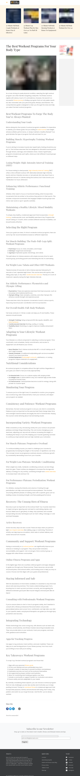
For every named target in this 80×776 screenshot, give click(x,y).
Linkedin (69, 762)
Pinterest (69, 765)
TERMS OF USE (45, 767)
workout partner (28, 546)
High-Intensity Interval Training (39, 170)
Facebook (70, 757)
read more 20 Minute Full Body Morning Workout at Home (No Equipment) (48, 21)
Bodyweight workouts (29, 357)
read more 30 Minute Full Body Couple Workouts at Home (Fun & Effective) (13, 21)
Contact (44, 757)
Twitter (69, 760)
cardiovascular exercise (34, 275)
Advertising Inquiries (47, 760)
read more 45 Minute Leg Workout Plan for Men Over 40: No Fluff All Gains (31, 21)
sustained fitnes (30, 687)
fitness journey (18, 100)
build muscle (42, 130)
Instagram (70, 770)
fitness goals (29, 665)
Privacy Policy (45, 765)
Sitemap (44, 770)
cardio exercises (50, 471)
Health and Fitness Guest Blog (49, 762)
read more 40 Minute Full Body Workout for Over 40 (66, 21)
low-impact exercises (16, 530)
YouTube (69, 767)
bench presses (13, 322)
